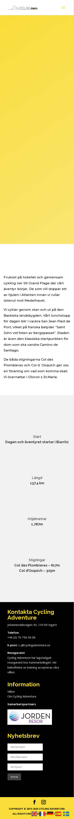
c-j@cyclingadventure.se (34, 645)
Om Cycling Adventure (21, 696)
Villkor (11, 691)
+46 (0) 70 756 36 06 (21, 637)
